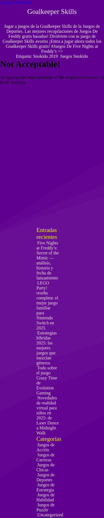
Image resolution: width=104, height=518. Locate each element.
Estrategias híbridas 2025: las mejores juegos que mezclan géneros (46, 348)
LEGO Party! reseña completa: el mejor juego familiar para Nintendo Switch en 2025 (47, 305)
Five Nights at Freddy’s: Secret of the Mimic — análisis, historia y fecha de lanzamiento (47, 260)
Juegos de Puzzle (45, 507)
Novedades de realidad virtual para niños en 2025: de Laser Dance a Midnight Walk (47, 415)
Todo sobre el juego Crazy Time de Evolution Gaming (46, 380)
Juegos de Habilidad (45, 497)
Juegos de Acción (45, 447)
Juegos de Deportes (45, 477)
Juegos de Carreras (45, 457)
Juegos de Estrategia (45, 487)
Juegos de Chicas (45, 467)
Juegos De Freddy (16, 2)
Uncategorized (50, 514)
